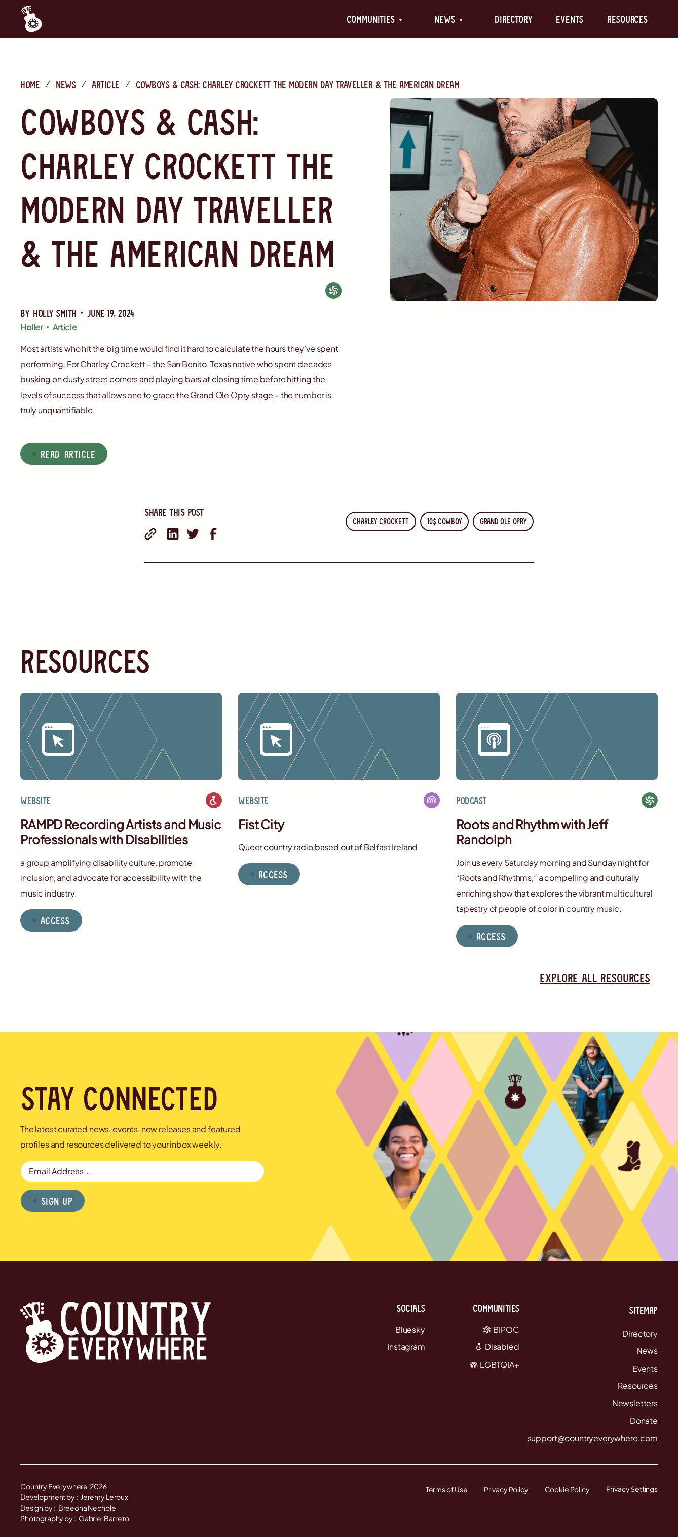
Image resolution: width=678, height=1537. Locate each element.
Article (106, 84)
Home (30, 84)
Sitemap (643, 1310)
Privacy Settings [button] (632, 1488)
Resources (627, 19)
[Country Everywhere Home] (31, 18)
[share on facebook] (213, 534)
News (66, 84)
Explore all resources (595, 977)
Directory (513, 19)
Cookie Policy (567, 1489)
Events (569, 19)
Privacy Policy (506, 1489)
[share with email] (150, 534)
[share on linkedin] (173, 534)
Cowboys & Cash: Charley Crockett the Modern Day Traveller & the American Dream (298, 84)
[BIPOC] (333, 290)
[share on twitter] (193, 534)
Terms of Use (447, 1489)
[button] (374, 18)
